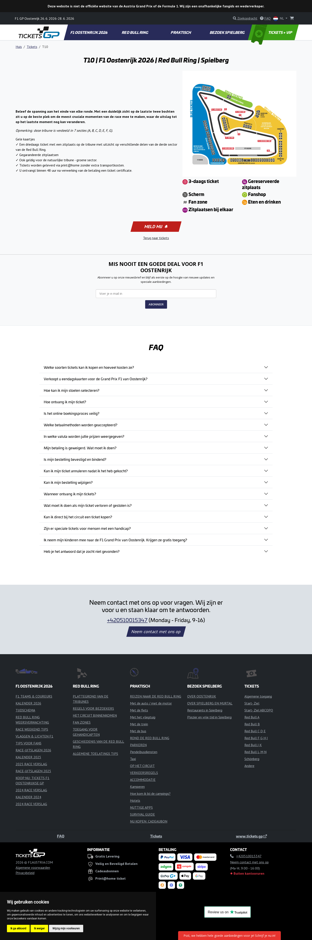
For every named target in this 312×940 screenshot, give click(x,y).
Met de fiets (139, 710)
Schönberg (251, 759)
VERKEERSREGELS (144, 772)
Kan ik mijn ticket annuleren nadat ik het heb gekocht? (86, 470)
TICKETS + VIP (272, 32)
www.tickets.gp (251, 836)
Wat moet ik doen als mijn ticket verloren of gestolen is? (88, 505)
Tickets (32, 46)
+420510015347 (127, 620)
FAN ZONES (82, 722)
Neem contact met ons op (156, 631)
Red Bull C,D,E (255, 731)
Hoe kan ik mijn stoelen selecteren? (71, 390)
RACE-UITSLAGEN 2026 (33, 750)
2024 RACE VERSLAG (31, 790)
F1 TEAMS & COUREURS (34, 696)
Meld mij (156, 226)
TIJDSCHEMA (25, 710)
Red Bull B (252, 724)
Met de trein (139, 724)
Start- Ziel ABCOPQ (258, 710)
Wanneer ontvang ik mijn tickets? (70, 493)
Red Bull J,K (253, 745)
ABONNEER (156, 304)
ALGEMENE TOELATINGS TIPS (95, 753)
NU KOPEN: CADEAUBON (148, 821)
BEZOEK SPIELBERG (227, 32)
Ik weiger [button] (39, 928)
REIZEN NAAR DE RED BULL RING (155, 696)
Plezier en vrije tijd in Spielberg (209, 717)
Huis (19, 46)
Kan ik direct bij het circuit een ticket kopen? (78, 516)
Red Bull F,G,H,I (256, 738)
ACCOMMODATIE (143, 779)
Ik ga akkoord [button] (18, 928)
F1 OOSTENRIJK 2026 (89, 32)
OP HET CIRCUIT (142, 766)
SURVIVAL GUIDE (142, 814)
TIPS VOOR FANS (28, 743)
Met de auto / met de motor (151, 703)
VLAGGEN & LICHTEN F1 (34, 736)
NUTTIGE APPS (141, 807)
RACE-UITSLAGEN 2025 (33, 771)
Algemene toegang (258, 696)
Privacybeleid (25, 873)
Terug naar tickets (156, 238)
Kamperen (137, 786)
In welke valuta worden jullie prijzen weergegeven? (84, 436)
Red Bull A (251, 717)
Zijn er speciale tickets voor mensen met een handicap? (87, 528)
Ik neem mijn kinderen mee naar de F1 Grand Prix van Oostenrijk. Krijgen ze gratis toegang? (115, 539)
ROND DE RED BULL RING (149, 738)
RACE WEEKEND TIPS (32, 729)
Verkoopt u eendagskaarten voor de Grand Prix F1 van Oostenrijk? (95, 378)
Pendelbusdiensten (143, 752)
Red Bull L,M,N (255, 752)
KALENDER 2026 (28, 703)
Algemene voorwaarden (33, 867)
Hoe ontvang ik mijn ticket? (65, 401)
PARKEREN (138, 745)
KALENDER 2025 (28, 757)
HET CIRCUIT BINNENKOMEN (95, 715)
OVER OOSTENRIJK (201, 696)
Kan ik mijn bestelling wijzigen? (68, 482)
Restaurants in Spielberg (204, 710)
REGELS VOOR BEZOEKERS (93, 708)
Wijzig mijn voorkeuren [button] (66, 928)
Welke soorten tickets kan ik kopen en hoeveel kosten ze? (89, 367)
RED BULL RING (135, 32)
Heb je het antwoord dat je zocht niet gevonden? (81, 551)
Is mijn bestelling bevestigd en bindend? (75, 459)
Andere (249, 766)
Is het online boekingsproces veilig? (71, 413)
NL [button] (279, 18)
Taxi (133, 759)
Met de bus (138, 731)
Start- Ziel (251, 703)
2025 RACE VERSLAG (31, 764)
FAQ (60, 836)
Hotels (135, 800)
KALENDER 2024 (28, 797)
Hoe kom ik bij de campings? (150, 793)
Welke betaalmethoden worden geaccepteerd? (80, 424)
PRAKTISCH (181, 32)
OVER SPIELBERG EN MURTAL (209, 703)
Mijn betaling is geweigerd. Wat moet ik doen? (80, 447)
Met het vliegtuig (142, 717)
